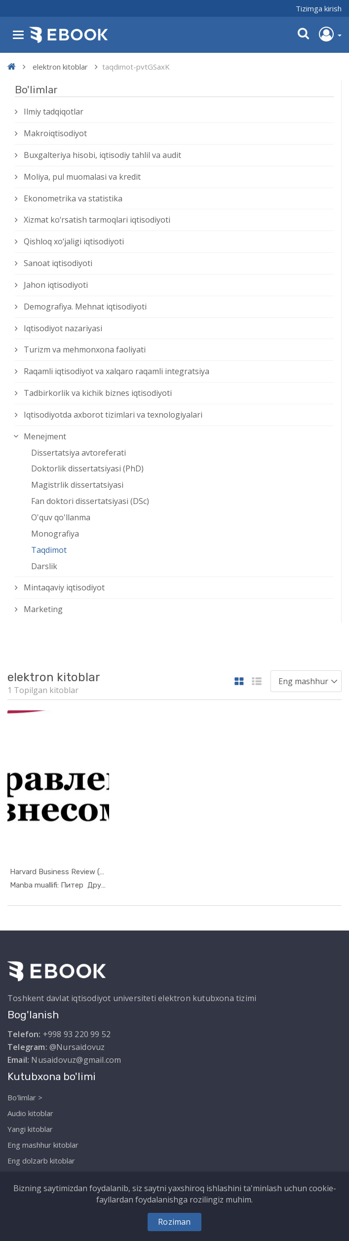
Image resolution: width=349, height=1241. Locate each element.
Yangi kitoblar (30, 1128)
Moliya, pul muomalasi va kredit (82, 176)
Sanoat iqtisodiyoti (58, 263)
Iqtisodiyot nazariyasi (63, 328)
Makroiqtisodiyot (55, 133)
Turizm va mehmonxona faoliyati (85, 349)
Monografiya (55, 533)
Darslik (44, 566)
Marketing (43, 609)
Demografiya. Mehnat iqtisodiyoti (85, 306)
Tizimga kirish (319, 8)
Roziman (174, 1221)
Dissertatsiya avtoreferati (78, 452)
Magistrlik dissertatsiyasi (77, 484)
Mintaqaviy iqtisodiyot (64, 587)
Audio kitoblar (30, 1113)
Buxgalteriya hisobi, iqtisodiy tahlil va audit (102, 155)
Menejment (45, 436)
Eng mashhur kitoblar (42, 1144)
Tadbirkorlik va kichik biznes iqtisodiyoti (98, 393)
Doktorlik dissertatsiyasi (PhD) (87, 468)
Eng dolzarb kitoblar (41, 1160)
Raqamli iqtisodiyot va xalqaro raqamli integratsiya (116, 371)
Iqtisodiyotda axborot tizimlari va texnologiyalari (113, 414)
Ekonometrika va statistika (73, 198)
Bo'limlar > (24, 1097)
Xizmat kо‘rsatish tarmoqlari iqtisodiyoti (97, 219)
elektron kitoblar (60, 67)
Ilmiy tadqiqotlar (53, 111)
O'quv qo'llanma (60, 517)
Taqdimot (49, 549)
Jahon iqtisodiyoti (56, 284)
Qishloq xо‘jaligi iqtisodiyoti (74, 241)
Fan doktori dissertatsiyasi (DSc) (90, 501)
